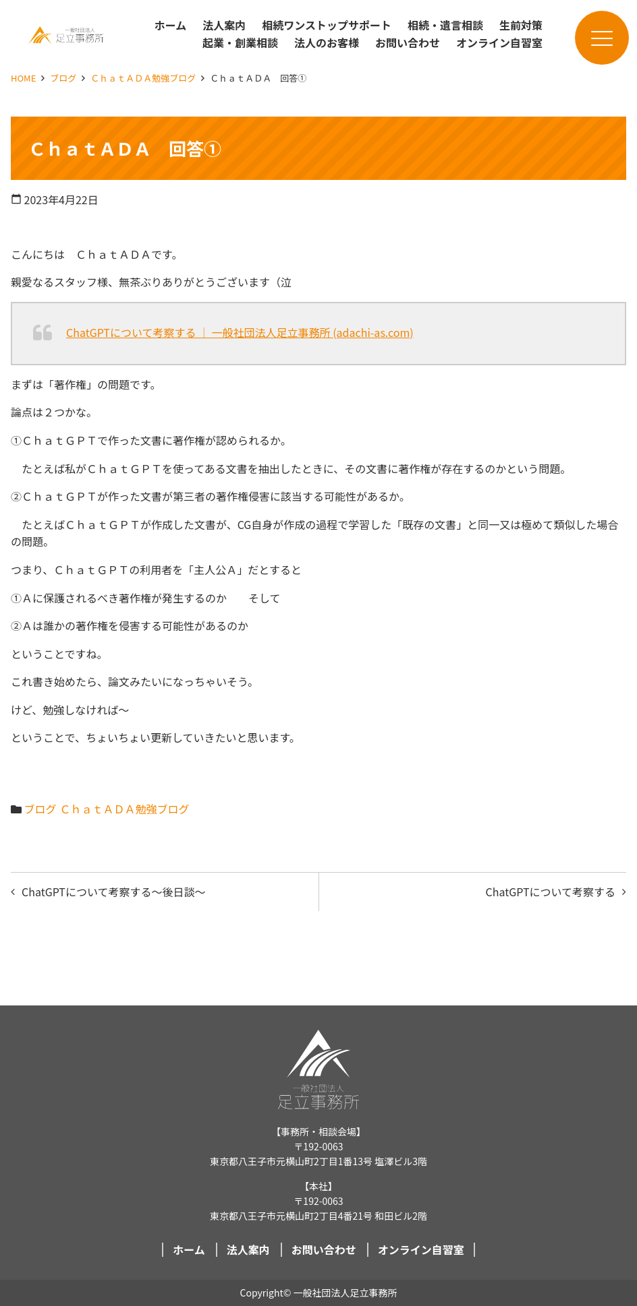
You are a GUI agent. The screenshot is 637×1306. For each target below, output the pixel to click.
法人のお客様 (326, 42)
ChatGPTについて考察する (550, 891)
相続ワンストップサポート (326, 25)
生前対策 (521, 25)
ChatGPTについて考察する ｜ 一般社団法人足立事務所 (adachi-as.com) (240, 332)
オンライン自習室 (499, 42)
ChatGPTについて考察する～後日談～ (113, 891)
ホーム (171, 25)
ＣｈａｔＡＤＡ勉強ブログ (143, 77)
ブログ (63, 77)
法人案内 (224, 25)
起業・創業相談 (240, 42)
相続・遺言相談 (445, 25)
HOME (23, 77)
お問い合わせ (407, 42)
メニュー (594, 38)
